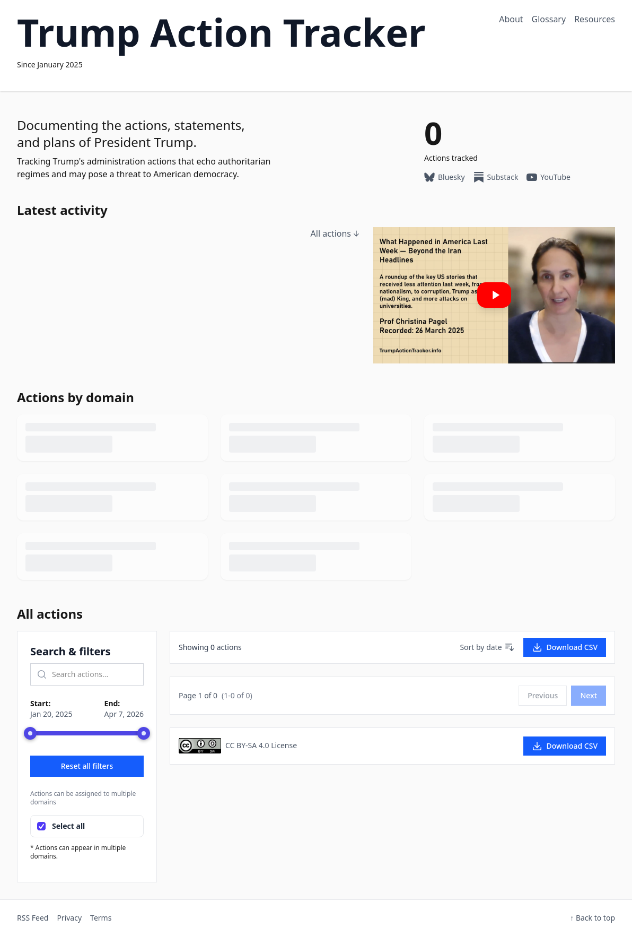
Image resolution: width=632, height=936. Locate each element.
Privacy (69, 918)
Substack (496, 177)
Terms (100, 918)
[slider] (30, 733)
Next (588, 695)
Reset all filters (87, 766)
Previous (543, 695)
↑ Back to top (592, 918)
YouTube (548, 177)
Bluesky (444, 177)
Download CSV (565, 647)
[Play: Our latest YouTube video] (494, 295)
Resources (594, 19)
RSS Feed (32, 918)
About (511, 19)
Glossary (549, 19)
